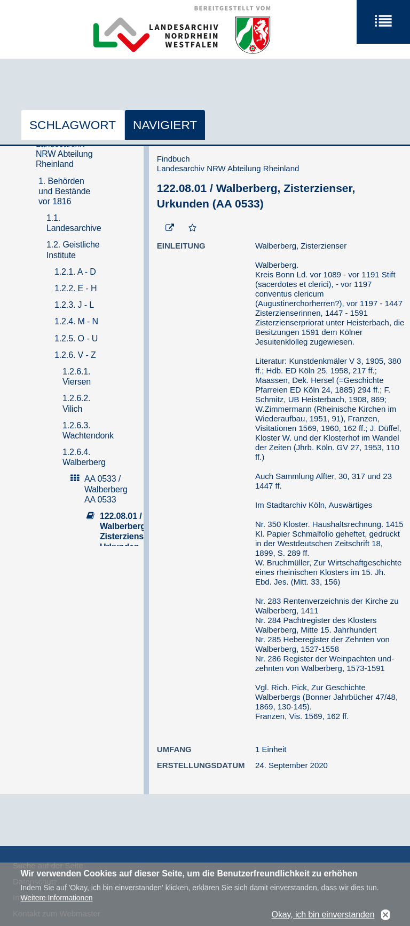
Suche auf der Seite (48, 865)
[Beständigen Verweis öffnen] (170, 228)
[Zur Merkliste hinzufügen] (192, 228)
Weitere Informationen (56, 902)
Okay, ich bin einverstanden (323, 918)
